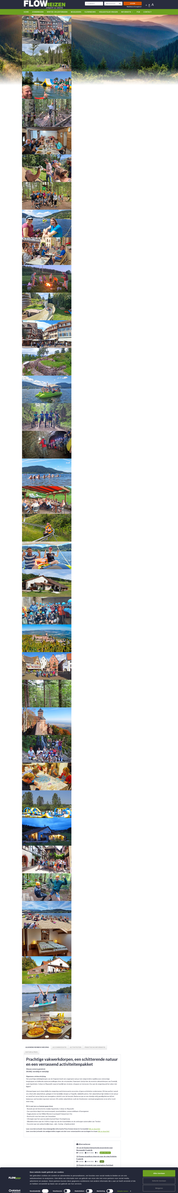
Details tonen (122, 1188)
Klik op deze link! (94, 1129)
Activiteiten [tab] (75, 1047)
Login (132, 3)
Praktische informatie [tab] (95, 1047)
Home (26, 12)
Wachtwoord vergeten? (134, 6)
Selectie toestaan (159, 1178)
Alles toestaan (159, 1171)
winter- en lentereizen (57, 12)
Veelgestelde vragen (108, 12)
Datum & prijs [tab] (31, 1052)
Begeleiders (76, 12)
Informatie (127, 12)
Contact (147, 12)
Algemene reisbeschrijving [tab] (37, 1047)
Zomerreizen (37, 12)
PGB (138, 12)
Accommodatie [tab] (59, 1047)
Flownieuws (90, 12)
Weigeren (159, 1186)
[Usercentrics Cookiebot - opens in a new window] (15, 1188)
